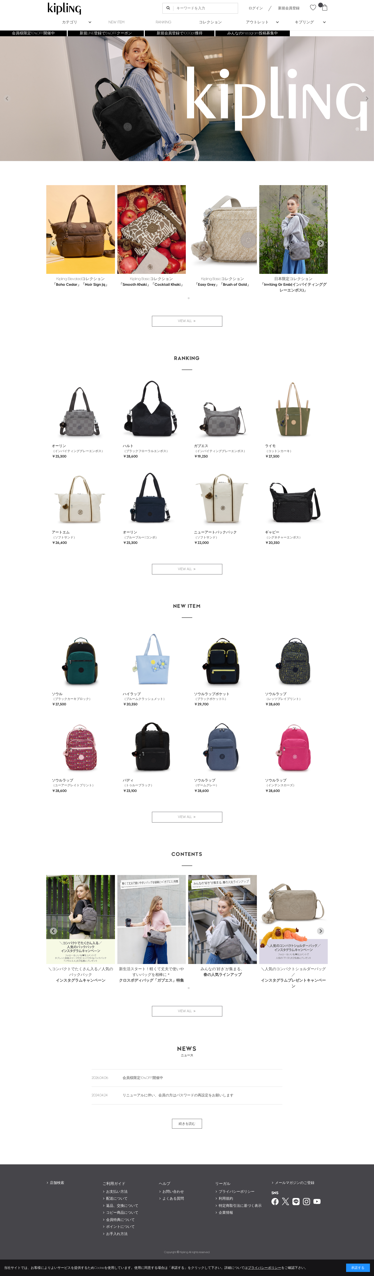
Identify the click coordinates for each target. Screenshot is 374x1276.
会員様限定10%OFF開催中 (33, 33)
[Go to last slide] (53, 243)
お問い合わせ (173, 1191)
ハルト (128, 446)
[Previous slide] (7, 98)
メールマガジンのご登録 (294, 1183)
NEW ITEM (117, 22)
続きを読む (187, 1124)
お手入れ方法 (117, 1234)
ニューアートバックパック (215, 532)
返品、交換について (122, 1205)
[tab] (185, 298)
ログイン (256, 8)
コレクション (210, 22)
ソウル (57, 694)
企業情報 (226, 1212)
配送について (117, 1198)
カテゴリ (69, 22)
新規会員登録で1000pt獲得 (180, 33)
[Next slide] (366, 98)
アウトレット (257, 22)
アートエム (61, 532)
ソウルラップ (275, 694)
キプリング (304, 22)
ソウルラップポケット (212, 694)
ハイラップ (132, 694)
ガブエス (201, 446)
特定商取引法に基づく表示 (240, 1205)
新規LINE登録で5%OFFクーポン (106, 33)
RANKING (163, 22)
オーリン (59, 446)
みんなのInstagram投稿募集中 (252, 33)
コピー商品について (122, 1212)
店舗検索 (57, 1183)
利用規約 (226, 1198)
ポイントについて (120, 1226)
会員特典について (120, 1220)
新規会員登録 (289, 8)
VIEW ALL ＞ (187, 321)
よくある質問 (173, 1198)
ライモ (270, 446)
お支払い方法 (117, 1191)
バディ (128, 780)
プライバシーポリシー (237, 1191)
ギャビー (272, 532)
